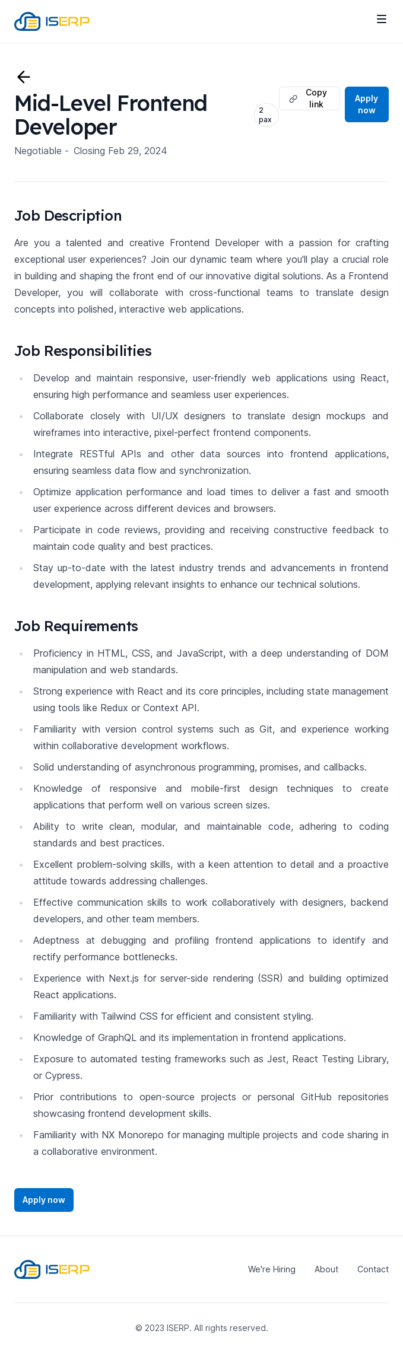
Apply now (366, 104)
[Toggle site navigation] (382, 19)
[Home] (52, 21)
